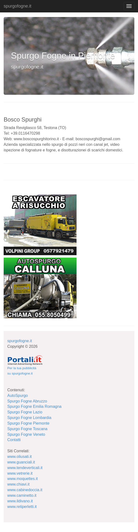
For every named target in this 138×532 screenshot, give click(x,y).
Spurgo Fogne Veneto (26, 434)
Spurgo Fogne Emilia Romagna (34, 406)
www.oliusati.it (19, 456)
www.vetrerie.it (20, 473)
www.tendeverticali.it (25, 468)
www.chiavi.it (18, 484)
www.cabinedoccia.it (24, 490)
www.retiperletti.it (22, 507)
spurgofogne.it (17, 6)
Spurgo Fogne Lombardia (29, 418)
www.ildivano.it (20, 501)
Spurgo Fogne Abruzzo (27, 401)
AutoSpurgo (17, 395)
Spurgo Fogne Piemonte (28, 423)
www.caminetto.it (21, 495)
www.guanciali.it (21, 462)
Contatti (14, 440)
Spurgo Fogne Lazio (24, 412)
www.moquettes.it (22, 479)
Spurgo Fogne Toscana (27, 429)
